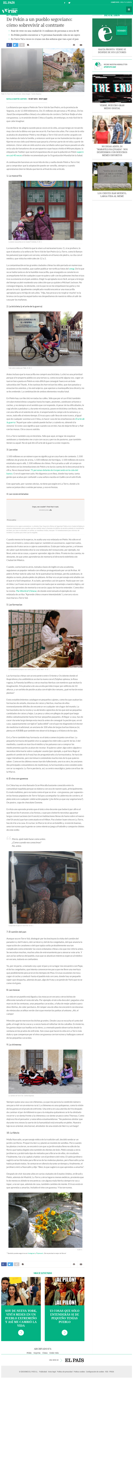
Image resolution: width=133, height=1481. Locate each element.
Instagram (31, 1253)
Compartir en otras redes (22, 45)
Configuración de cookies (95, 1371)
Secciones (129, 9)
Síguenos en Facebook (64, 2)
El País (9, 2)
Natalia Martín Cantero (16, 99)
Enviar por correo (81, 45)
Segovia (37, 1353)
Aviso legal (52, 1371)
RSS (106, 1371)
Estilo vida (54, 1353)
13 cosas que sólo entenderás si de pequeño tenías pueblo (64, 1316)
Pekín (29, 1353)
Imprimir (74, 45)
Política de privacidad (65, 1371)
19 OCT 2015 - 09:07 (37, 99)
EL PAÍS (74, 1360)
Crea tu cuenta (126, 2)
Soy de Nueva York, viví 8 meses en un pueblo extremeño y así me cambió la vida (21, 1318)
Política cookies (79, 1371)
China (45, 1353)
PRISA (111, 1371)
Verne (9, 10)
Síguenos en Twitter (69, 2)
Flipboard (39, 1253)
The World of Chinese (26, 591)
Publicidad (43, 1371)
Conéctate (115, 2)
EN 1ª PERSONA (12, 15)
